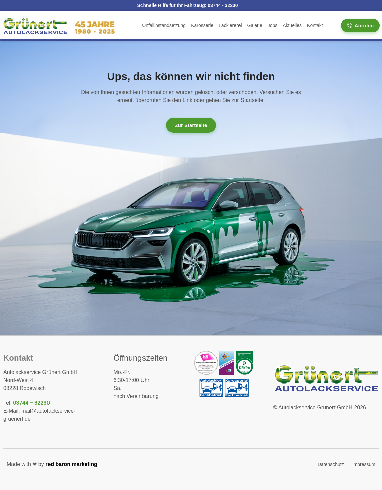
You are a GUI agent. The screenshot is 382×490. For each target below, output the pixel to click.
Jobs (273, 25)
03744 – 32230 (31, 403)
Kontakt (315, 25)
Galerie (254, 25)
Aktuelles (292, 25)
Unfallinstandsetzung (164, 25)
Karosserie (202, 25)
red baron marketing (71, 464)
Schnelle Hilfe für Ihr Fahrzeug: (187, 5)
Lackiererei (230, 25)
